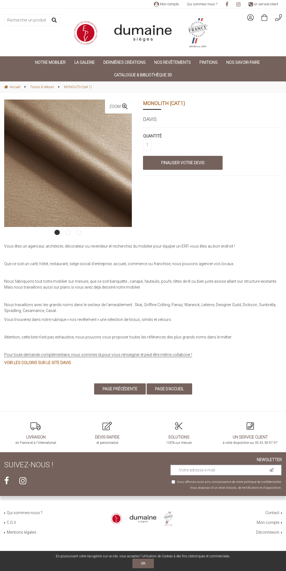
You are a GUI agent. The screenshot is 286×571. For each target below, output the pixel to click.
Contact (272, 512)
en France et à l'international (36, 433)
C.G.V (11, 522)
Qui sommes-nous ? (202, 4)
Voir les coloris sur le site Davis (37, 362)
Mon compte (166, 4)
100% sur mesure (179, 433)
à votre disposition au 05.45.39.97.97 (250, 433)
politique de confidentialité (262, 482)
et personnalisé (107, 433)
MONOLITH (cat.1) (164, 103)
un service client (263, 4)
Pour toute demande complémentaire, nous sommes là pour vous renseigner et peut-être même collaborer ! (98, 354)
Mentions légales (21, 532)
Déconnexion (267, 532)
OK (143, 563)
